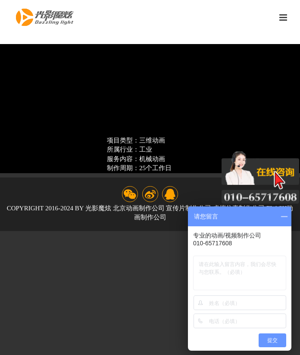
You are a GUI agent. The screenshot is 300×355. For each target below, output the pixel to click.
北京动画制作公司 (139, 208)
